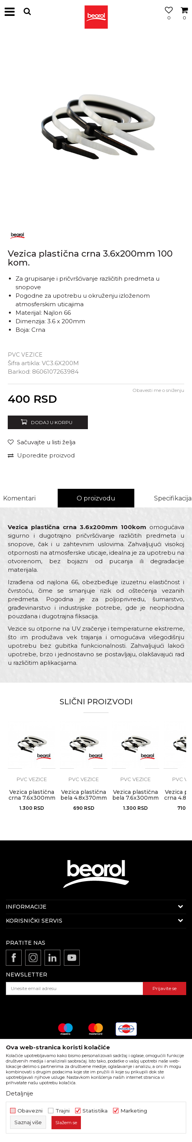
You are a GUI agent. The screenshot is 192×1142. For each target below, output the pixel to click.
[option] (96, 129)
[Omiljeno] (167, 20)
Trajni (62, 1111)
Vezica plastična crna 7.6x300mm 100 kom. (32, 798)
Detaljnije (19, 1093)
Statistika (95, 1111)
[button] (27, 11)
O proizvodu (96, 498)
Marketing (133, 1111)
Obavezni (30, 1111)
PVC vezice (25, 354)
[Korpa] (184, 20)
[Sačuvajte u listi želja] (41, 442)
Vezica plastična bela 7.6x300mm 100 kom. (135, 798)
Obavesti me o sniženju (158, 390)
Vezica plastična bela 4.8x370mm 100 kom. (83, 798)
